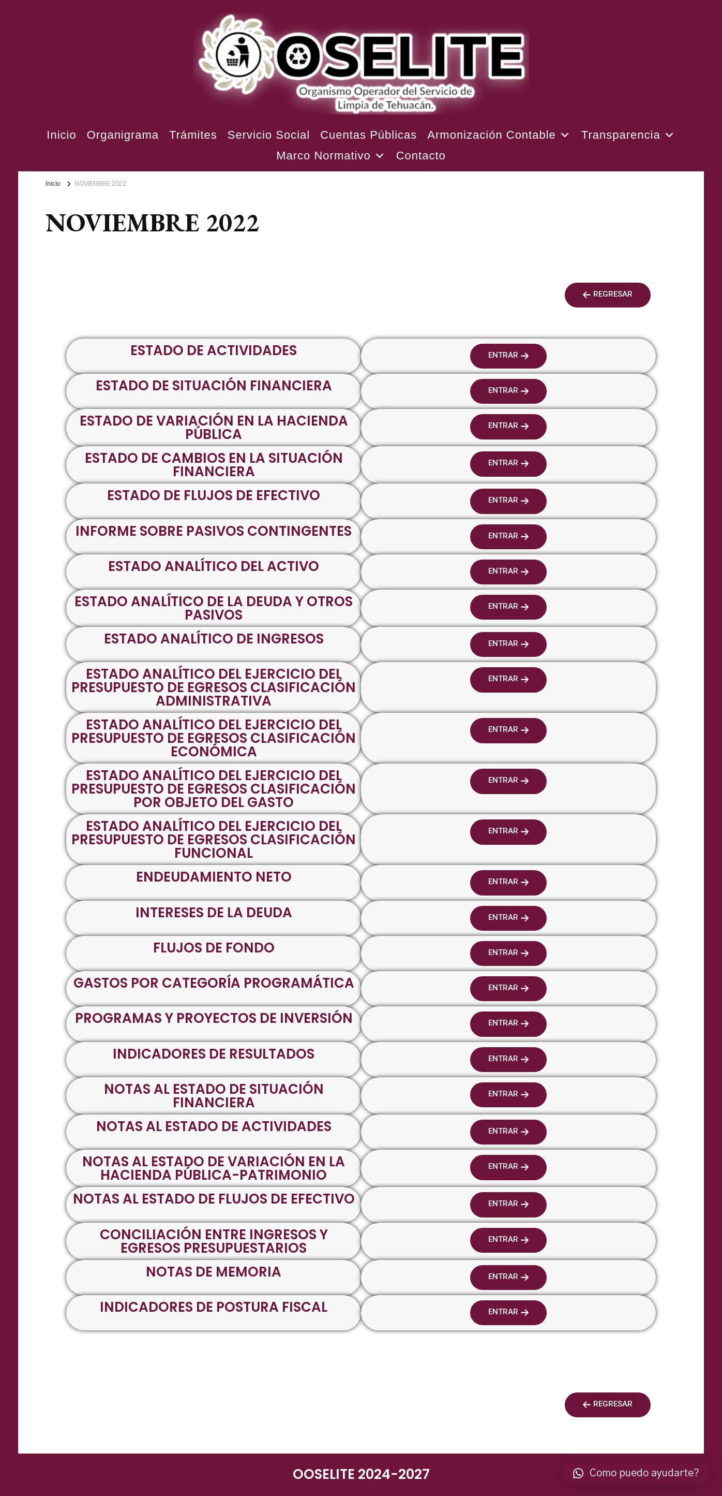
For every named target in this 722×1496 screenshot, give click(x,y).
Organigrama (123, 134)
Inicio (61, 134)
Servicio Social (269, 134)
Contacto (421, 155)
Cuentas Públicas (368, 134)
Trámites (193, 134)
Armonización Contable (498, 135)
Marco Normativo (330, 155)
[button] (608, 295)
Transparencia (628, 135)
